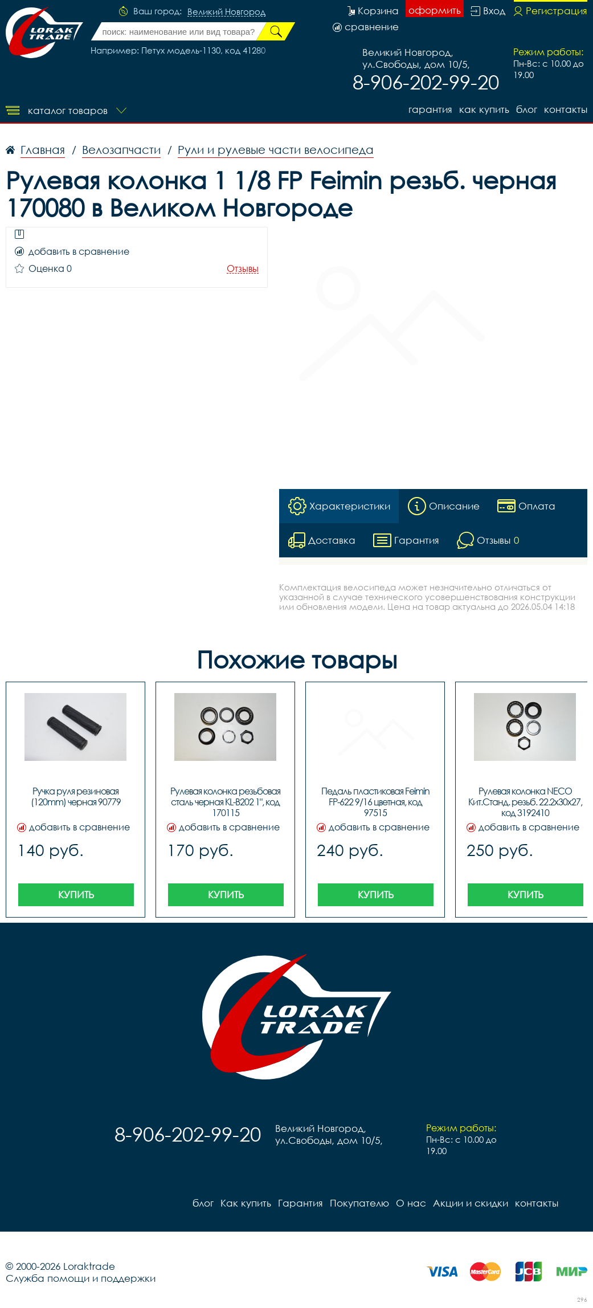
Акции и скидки (470, 1203)
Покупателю (359, 1203)
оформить (434, 10)
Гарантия (430, 109)
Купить (76, 894)
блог (526, 109)
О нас (411, 1203)
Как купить (484, 109)
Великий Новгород (226, 12)
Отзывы (243, 269)
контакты (565, 109)
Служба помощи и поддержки (81, 1278)
